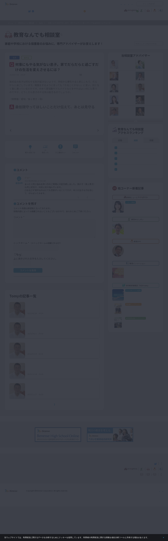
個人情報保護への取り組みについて (138, 525)
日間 (120, 153)
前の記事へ (18, 164)
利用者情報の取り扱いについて (104, 3)
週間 (136, 153)
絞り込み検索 (119, 43)
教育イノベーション (154, 10)
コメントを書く (87, 184)
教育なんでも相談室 (115, 10)
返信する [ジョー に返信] (67, 232)
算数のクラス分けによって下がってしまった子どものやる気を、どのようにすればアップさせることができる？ (60, 383)
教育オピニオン (92, 10)
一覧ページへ (54, 164)
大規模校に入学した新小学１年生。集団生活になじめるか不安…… (58, 363)
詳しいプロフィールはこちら (18, 146)
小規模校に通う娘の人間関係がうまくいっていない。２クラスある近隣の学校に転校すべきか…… (60, 342)
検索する (160, 43)
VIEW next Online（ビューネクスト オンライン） (16, 497)
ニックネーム (37, 277)
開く (139, 4)
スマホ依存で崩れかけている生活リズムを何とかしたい (56, 423)
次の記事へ (90, 164)
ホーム (10, 23)
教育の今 (134, 10)
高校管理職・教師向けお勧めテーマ (82, 17)
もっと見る (56, 149)
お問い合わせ (127, 3)
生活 (41, 23)
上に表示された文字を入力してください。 (35, 293)
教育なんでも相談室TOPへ (80, 35)
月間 (151, 153)
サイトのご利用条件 (59, 3)
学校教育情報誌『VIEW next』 (32, 17)
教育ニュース (65, 10)
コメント (18, 251)
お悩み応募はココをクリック (137, 131)
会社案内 (159, 525)
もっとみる (55, 439)
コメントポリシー (79, 3)
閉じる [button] (159, 536)
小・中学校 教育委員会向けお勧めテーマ (135, 17)
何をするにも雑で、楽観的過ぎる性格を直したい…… (55, 403)
